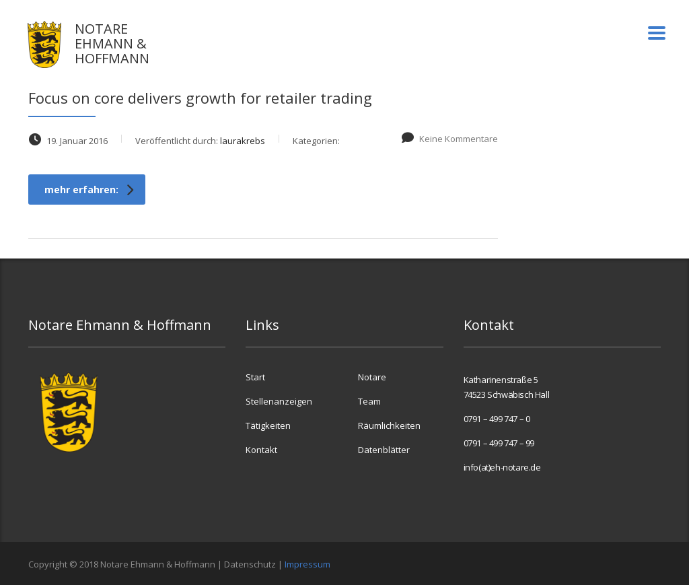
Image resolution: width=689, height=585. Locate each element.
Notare (372, 377)
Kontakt (261, 449)
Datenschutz (250, 564)
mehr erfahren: (88, 189)
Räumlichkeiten (389, 425)
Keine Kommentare (449, 139)
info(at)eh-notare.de (502, 467)
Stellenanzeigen (279, 401)
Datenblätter (384, 449)
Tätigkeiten (268, 425)
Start (255, 377)
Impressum (307, 564)
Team (369, 401)
